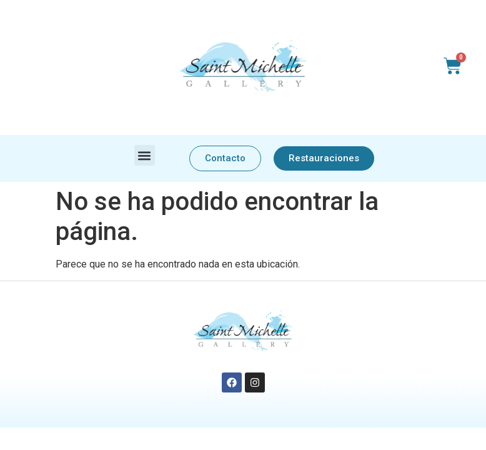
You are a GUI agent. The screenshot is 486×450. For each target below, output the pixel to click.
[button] (144, 155)
